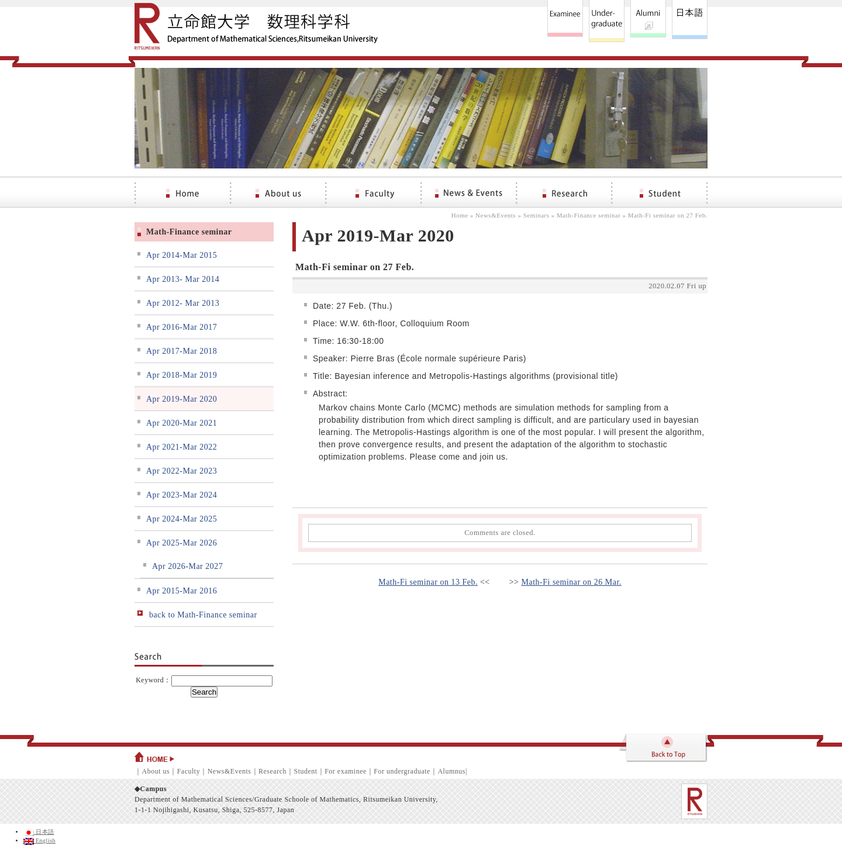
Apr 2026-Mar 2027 (187, 566)
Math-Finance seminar (588, 215)
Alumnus (451, 771)
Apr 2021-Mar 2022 (181, 447)
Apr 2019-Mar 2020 (181, 399)
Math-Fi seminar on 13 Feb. (428, 582)
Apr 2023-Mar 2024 (181, 495)
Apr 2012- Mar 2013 (182, 303)
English (39, 840)
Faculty (189, 771)
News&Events (495, 215)
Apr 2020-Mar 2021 (181, 423)
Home (459, 215)
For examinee (346, 771)
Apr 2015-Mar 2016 (181, 590)
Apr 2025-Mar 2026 (181, 543)
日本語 (38, 832)
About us (156, 771)
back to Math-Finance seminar (203, 614)
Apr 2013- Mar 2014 (182, 279)
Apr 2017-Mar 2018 (181, 351)
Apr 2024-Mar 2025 (181, 519)
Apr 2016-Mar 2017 (181, 327)
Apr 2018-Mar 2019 (181, 375)
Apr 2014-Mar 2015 (181, 255)
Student (305, 771)
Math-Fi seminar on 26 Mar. (572, 582)
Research (272, 771)
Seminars (536, 215)
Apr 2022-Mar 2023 (181, 471)
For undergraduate (402, 771)
